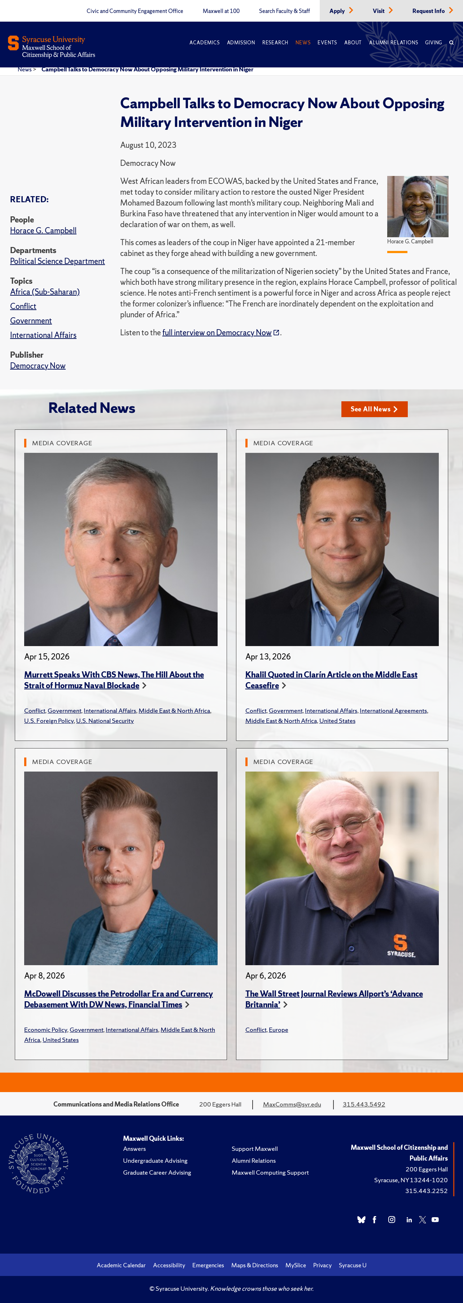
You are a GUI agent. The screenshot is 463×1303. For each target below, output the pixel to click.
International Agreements (393, 710)
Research (275, 43)
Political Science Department (57, 261)
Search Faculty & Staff (284, 11)
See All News (374, 409)
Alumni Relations (393, 43)
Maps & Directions (254, 1265)
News (303, 43)
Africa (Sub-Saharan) (45, 292)
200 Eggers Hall (427, 1169)
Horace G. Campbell (43, 230)
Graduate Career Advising (157, 1172)
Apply (337, 11)
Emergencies (208, 1265)
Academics (204, 43)
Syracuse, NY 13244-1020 (411, 1180)
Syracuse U (353, 1265)
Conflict (23, 306)
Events (327, 43)
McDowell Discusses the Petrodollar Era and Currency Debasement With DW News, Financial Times (118, 999)
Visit (379, 11)
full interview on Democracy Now (217, 332)
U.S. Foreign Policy (49, 720)
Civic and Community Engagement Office (135, 11)
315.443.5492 (364, 1104)
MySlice (295, 1265)
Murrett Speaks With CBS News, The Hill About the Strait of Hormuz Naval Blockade (114, 680)
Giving (433, 43)
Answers (134, 1148)
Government (31, 320)
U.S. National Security (105, 720)
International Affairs (43, 335)
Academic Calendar (121, 1265)
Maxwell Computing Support (270, 1172)
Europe (278, 1029)
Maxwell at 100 (221, 11)
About (353, 43)
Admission (241, 43)
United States (337, 720)
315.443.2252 (426, 1191)
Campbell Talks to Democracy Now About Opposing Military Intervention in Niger (147, 69)
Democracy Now (38, 366)
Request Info (429, 11)
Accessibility (169, 1265)
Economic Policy (45, 1029)
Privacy (322, 1265)
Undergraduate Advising (155, 1160)
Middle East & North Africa (174, 710)
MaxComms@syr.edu (292, 1104)
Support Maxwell (255, 1148)
